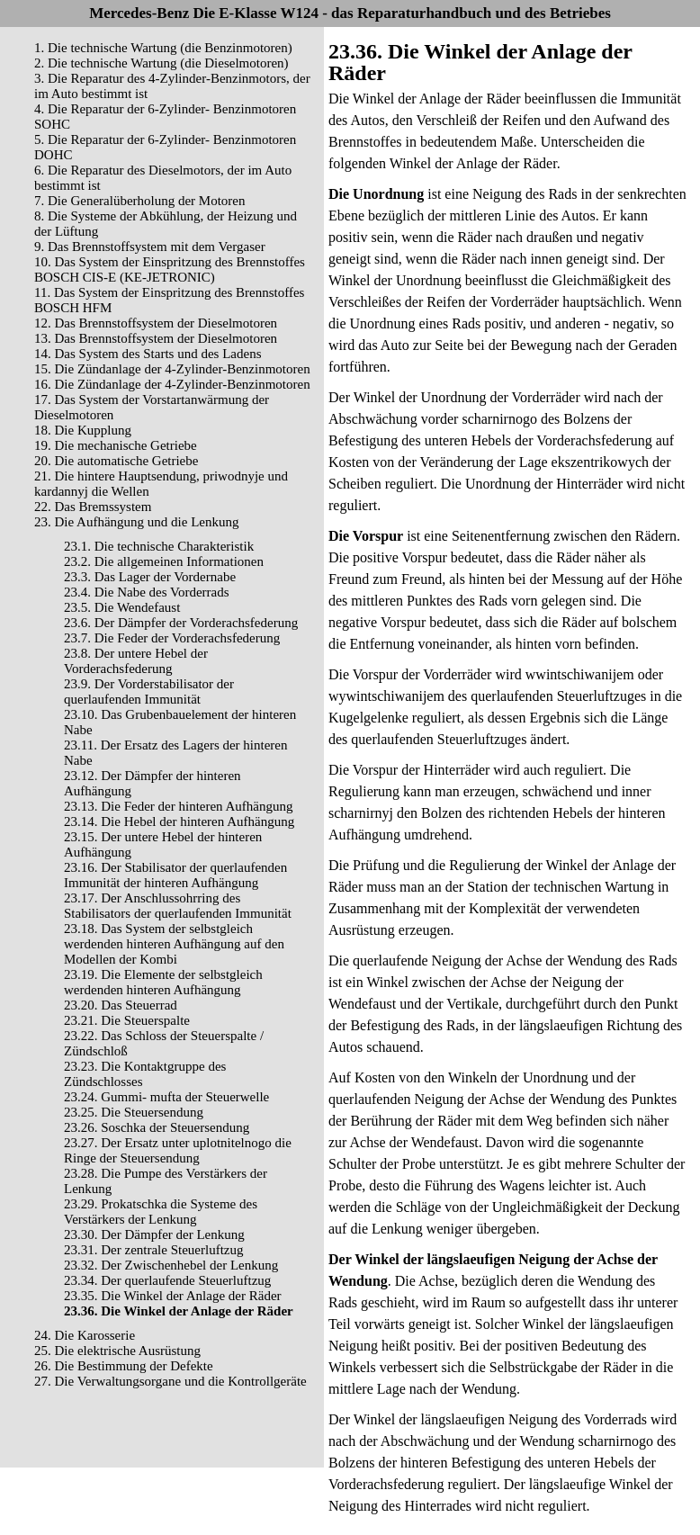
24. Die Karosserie (84, 1335)
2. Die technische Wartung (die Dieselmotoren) (161, 63)
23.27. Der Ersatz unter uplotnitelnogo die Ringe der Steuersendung (178, 1150)
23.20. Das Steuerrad (120, 1005)
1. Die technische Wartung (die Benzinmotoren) (163, 47)
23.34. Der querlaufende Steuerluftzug (167, 1280)
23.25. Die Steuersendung (133, 1112)
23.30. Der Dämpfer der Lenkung (154, 1234)
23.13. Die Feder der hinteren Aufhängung (178, 806)
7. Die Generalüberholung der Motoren (140, 200)
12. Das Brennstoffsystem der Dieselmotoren (155, 323)
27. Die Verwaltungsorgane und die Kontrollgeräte (170, 1381)
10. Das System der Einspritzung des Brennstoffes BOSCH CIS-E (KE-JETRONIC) (169, 269)
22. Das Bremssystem (92, 506)
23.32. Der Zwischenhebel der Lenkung (171, 1265)
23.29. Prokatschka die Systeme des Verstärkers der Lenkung (160, 1211)
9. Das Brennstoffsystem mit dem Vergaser (149, 246)
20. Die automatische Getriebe (116, 460)
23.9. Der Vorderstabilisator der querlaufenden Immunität (149, 691)
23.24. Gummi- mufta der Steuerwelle (166, 1097)
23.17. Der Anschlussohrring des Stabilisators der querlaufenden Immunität (178, 905)
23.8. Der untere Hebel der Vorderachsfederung (136, 661)
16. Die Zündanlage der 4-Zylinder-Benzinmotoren (172, 384)
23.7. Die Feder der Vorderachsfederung (172, 638)
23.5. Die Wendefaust (122, 607)
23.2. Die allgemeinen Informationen (164, 561)
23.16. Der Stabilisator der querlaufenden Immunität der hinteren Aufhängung (175, 875)
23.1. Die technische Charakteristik (159, 546)
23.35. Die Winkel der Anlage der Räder (173, 1295)
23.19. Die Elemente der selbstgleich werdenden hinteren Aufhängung (163, 982)
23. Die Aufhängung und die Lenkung (136, 522)
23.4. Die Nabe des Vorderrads (146, 592)
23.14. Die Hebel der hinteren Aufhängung (179, 821)
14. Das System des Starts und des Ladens (147, 353)
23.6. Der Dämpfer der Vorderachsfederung (181, 622)
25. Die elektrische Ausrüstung (117, 1350)
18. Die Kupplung (82, 430)
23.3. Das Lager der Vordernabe (150, 577)
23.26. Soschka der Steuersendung (156, 1127)
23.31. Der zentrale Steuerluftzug (154, 1250)
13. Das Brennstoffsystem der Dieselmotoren (155, 338)
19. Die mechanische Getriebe (115, 445)
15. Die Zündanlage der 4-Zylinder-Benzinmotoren (172, 369)
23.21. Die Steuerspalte (127, 1020)
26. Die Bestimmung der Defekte (123, 1366)
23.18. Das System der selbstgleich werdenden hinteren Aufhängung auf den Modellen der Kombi (174, 943)
